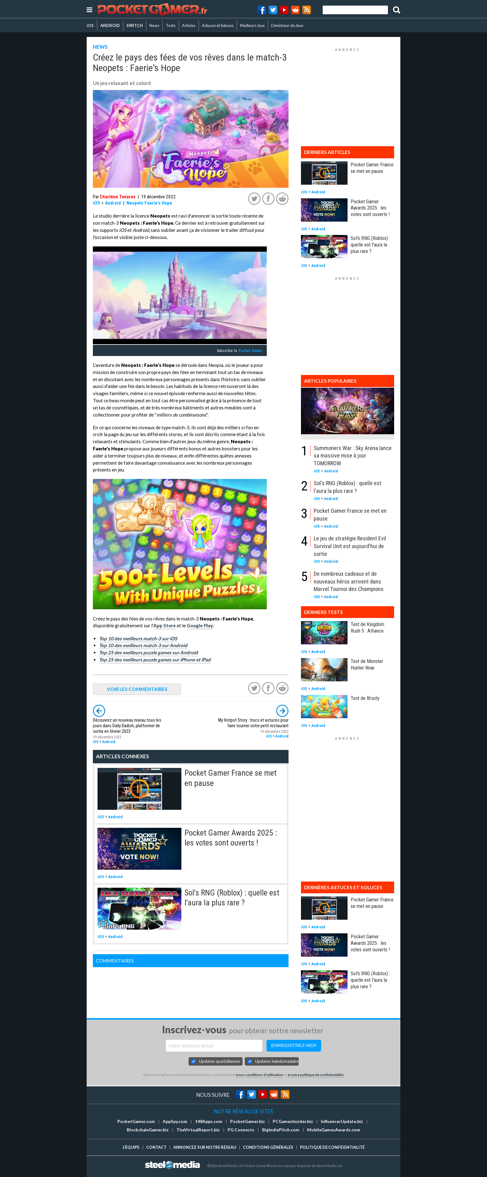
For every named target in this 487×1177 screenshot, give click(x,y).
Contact (156, 1147)
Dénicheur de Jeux (287, 25)
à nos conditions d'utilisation (259, 1075)
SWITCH (134, 25)
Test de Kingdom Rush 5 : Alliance (367, 627)
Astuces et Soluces (218, 25)
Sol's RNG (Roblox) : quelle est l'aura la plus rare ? (370, 244)
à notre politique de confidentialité (316, 1075)
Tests (170, 25)
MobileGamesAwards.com (333, 1129)
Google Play (200, 625)
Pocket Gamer (250, 351)
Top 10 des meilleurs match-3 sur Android (143, 645)
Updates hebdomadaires (277, 1061)
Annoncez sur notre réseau (204, 1147)
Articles (188, 25)
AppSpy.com (175, 1121)
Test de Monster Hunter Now (367, 664)
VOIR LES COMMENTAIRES (137, 689)
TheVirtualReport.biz (198, 1129)
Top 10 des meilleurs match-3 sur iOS (138, 638)
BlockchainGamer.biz (148, 1129)
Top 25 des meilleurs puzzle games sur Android (148, 652)
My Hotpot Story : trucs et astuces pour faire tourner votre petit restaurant (253, 723)
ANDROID (110, 25)
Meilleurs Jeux (252, 25)
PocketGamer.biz (247, 1121)
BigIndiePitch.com (280, 1129)
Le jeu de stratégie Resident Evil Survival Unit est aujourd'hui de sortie (350, 546)
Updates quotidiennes (219, 1061)
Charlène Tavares (117, 197)
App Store (164, 625)
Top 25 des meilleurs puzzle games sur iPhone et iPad (155, 659)
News (154, 25)
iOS (90, 25)
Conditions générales (268, 1147)
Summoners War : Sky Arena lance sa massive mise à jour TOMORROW (353, 456)
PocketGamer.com (136, 1121)
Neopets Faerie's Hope (149, 203)
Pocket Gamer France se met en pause (372, 167)
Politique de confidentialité (332, 1147)
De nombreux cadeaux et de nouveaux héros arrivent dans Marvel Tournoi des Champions (349, 581)
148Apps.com (208, 1121)
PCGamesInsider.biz (293, 1121)
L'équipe (131, 1147)
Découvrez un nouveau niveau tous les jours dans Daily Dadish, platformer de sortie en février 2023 (127, 726)
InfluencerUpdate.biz (342, 1121)
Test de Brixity (365, 698)
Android (113, 203)
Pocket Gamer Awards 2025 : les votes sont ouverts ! (370, 208)
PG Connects (241, 1129)
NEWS (100, 47)
